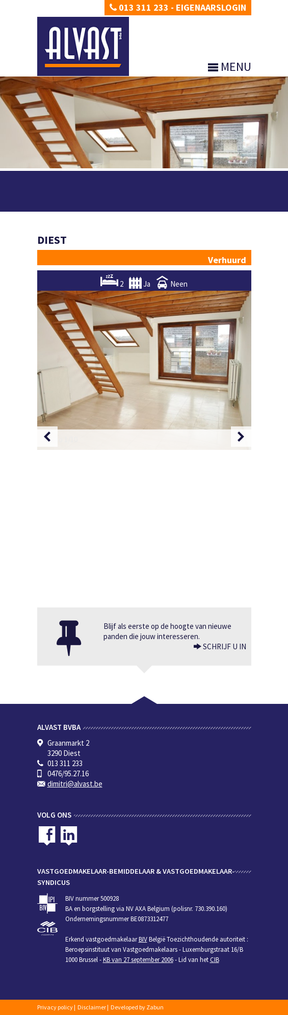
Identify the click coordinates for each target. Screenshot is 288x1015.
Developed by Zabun (137, 1007)
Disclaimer (91, 1007)
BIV (143, 939)
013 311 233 (139, 7)
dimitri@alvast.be (74, 784)
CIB (214, 959)
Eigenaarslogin (211, 7)
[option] (144, 370)
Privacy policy (55, 1007)
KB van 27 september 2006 (138, 959)
